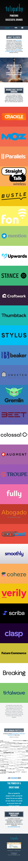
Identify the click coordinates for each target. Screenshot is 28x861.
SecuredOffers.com (14, 827)
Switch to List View (14, 737)
